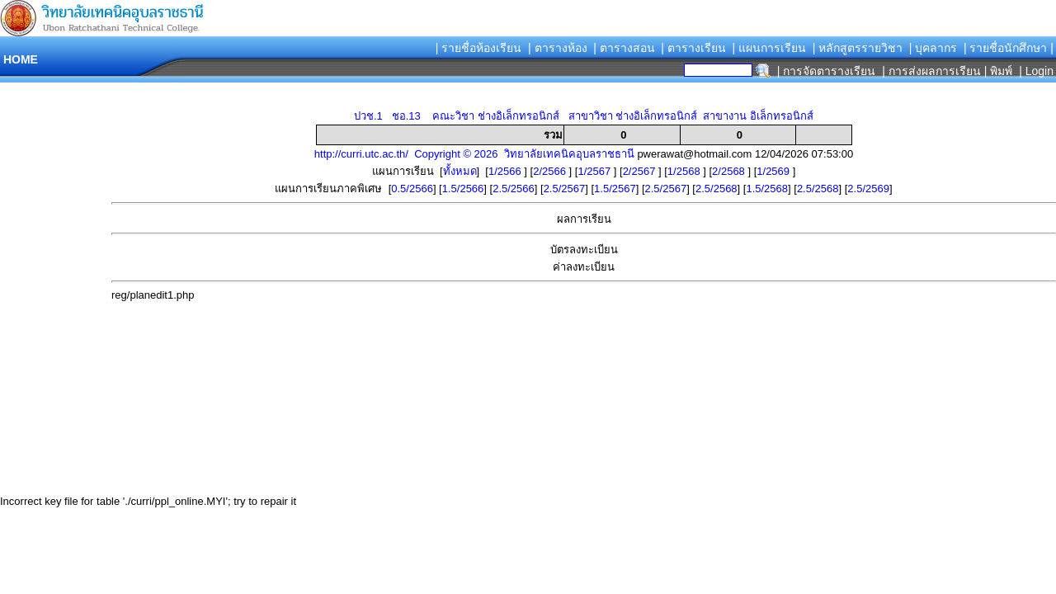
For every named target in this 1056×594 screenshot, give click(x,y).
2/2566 (550, 171)
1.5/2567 (615, 188)
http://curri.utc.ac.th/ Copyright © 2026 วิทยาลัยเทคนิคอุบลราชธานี (474, 154)
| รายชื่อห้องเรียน (479, 47)
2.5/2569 (868, 188)
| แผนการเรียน (769, 47)
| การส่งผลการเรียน (931, 71)
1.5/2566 (463, 188)
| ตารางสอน (624, 47)
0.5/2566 (412, 188)
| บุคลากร (933, 47)
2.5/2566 (514, 188)
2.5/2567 (565, 188)
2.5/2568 (716, 188)
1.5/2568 (767, 188)
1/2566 (506, 171)
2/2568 (729, 171)
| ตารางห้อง (557, 47)
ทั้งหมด (460, 171)
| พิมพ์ (998, 71)
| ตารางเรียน (693, 47)
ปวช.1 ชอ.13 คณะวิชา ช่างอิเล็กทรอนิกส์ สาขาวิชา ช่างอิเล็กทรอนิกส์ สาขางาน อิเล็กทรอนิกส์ (583, 116)
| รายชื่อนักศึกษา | (1009, 47)
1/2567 (595, 171)
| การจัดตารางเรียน (826, 71)
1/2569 (774, 171)
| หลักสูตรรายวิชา (858, 47)
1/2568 (685, 171)
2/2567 (640, 171)
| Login (1035, 71)
